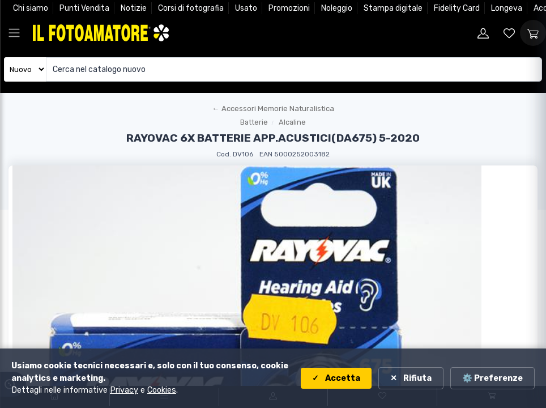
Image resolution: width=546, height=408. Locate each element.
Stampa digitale (393, 8)
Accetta (341, 378)
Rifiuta (417, 378)
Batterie (254, 122)
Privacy (124, 390)
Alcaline (292, 122)
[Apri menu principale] (14, 33)
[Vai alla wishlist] (509, 33)
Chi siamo (30, 8)
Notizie (134, 8)
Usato (246, 8)
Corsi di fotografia (191, 8)
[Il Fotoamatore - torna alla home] (101, 32)
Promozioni (289, 8)
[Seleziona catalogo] (25, 69)
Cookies (161, 390)
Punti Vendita (84, 8)
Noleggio (336, 8)
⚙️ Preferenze (492, 378)
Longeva (506, 8)
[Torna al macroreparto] (273, 108)
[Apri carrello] (533, 33)
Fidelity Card (457, 8)
